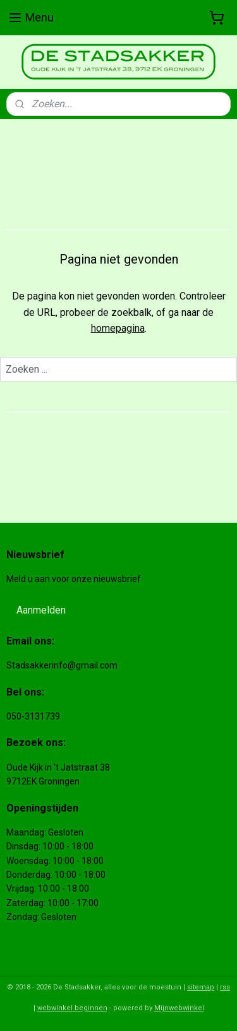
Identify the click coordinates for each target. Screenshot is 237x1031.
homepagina (118, 328)
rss (225, 987)
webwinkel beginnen (72, 1008)
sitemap (200, 987)
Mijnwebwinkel (179, 1008)
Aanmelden (41, 610)
